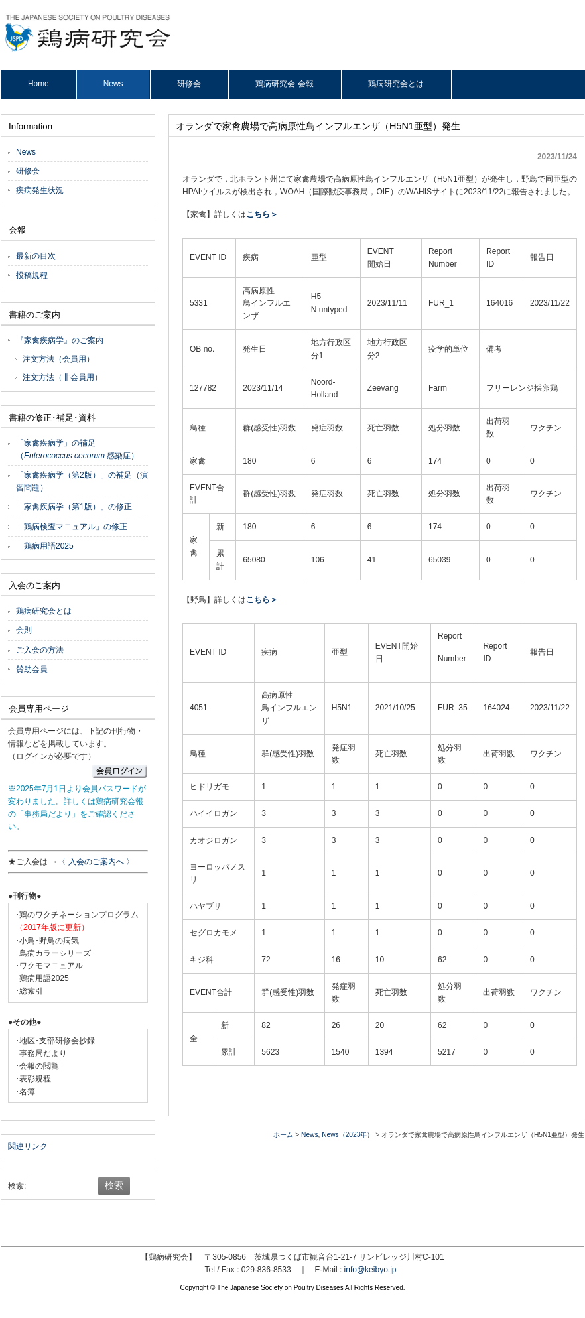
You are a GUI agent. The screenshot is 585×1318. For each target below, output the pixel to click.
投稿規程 (32, 275)
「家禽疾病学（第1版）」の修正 (74, 506)
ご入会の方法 (40, 650)
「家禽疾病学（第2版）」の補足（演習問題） (82, 481)
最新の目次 (36, 256)
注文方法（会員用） (58, 358)
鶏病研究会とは (44, 611)
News (309, 1134)
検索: (17, 1186)
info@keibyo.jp (370, 1269)
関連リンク (28, 1146)
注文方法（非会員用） (62, 377)
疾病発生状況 (40, 190)
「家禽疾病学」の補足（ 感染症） (77, 449)
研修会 (28, 171)
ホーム (283, 1134)
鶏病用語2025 (45, 546)
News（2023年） (347, 1134)
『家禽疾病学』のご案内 (59, 340)
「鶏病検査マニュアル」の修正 (71, 526)
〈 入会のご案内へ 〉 (96, 861)
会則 (24, 630)
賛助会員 (32, 669)
